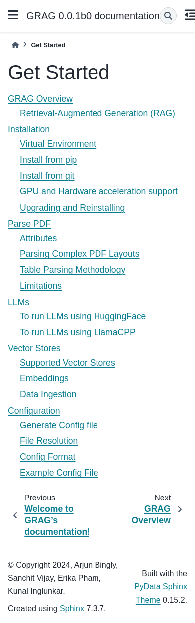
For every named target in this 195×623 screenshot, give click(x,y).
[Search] (168, 15)
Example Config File (59, 473)
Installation (29, 129)
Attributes (38, 238)
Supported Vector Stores (67, 363)
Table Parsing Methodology (72, 270)
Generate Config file (59, 425)
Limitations (41, 286)
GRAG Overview (40, 99)
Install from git (47, 176)
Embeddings (44, 378)
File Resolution (49, 441)
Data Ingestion (48, 394)
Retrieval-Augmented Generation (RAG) (97, 113)
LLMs (18, 302)
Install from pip (48, 160)
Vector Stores (34, 348)
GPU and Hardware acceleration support (99, 191)
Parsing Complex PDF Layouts (80, 254)
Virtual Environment (58, 144)
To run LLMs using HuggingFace (83, 316)
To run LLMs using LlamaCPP (78, 332)
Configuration (34, 411)
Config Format (47, 457)
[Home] (15, 45)
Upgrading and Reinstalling (72, 208)
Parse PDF (29, 224)
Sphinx (72, 608)
